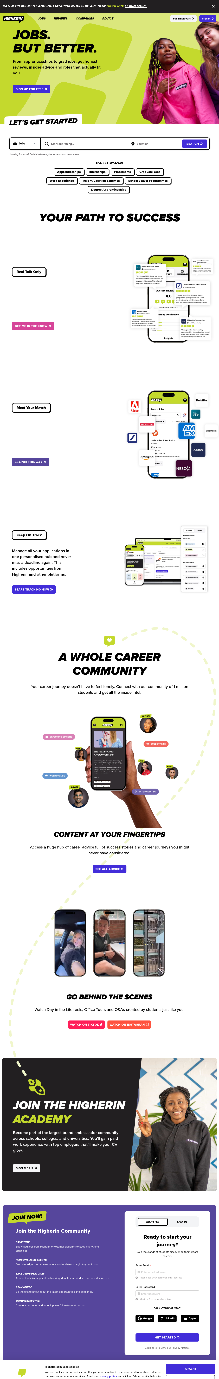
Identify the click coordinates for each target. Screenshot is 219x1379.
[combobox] (86, 143)
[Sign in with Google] (145, 1318)
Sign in (182, 1222)
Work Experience (62, 180)
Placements (122, 172)
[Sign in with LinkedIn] (167, 1318)
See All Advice (109, 869)
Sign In (208, 19)
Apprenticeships (69, 172)
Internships (97, 172)
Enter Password (146, 1287)
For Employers (183, 19)
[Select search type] (28, 144)
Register (152, 1222)
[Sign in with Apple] (190, 1318)
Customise (190, 1362)
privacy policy (108, 1358)
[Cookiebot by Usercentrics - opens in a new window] (22, 1372)
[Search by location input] (155, 144)
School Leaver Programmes (148, 180)
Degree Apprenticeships (108, 189)
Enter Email (143, 1265)
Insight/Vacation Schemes (101, 180)
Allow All (190, 1351)
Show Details (53, 1372)
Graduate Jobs (149, 172)
